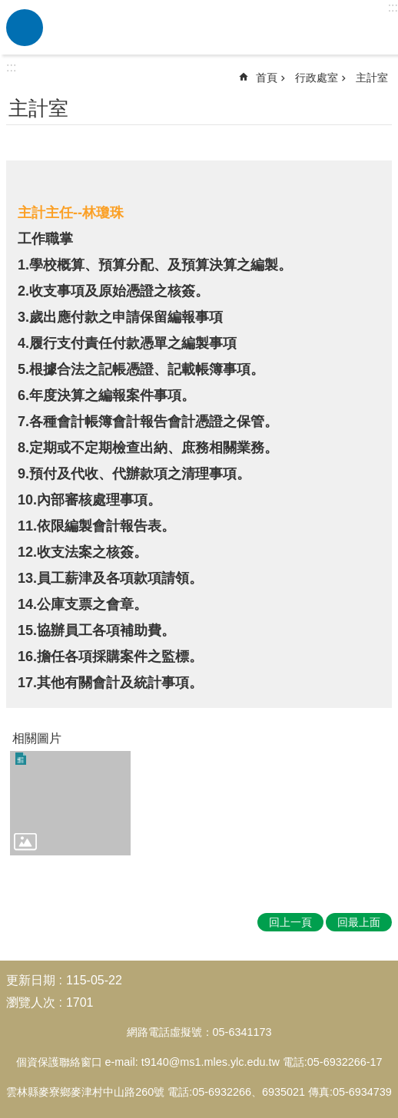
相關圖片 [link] (36, 738)
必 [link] (24, 27)
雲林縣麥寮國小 (218, 28)
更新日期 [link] (30, 980)
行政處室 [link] (316, 77)
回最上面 (358, 922)
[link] (70, 803)
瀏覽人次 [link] (30, 1002)
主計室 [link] (372, 77)
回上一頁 (290, 922)
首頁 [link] (266, 77)
